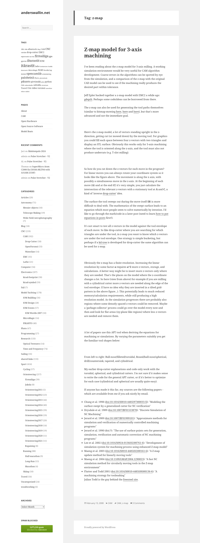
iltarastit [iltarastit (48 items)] (33, 60)
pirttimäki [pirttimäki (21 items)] (36, 81)
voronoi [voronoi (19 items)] (41, 88)
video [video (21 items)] (34, 88)
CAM (23, 116)
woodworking (28, 486)
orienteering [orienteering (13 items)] (46, 74)
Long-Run (30, 461)
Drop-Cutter (31, 241)
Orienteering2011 (33, 389)
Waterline (30, 251)
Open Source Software (32, 126)
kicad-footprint (30, 277)
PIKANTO (27, 323)
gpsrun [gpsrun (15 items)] (24, 61)
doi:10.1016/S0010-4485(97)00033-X (126, 402)
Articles (25, 197)
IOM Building (29, 297)
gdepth (88, 99)
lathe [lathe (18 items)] (37, 66)
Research (25, 338)
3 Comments (139, 503)
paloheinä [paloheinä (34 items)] (27, 77)
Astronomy (26, 202)
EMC (25, 256)
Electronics (26, 272)
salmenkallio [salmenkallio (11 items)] (29, 85)
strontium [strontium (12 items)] (44, 85)
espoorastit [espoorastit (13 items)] (25, 56)
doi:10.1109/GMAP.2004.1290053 (125, 459)
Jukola (28, 384)
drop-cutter (109, 193)
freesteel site (130, 479)
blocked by (37, 528)
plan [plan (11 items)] (42, 82)
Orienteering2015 (33, 410)
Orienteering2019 (33, 430)
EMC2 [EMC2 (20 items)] (41, 52)
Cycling (26, 369)
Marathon (30, 466)
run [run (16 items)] (22, 85)
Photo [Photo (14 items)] (36, 78)
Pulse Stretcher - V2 (40, 156)
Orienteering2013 (33, 400)
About (24, 111)
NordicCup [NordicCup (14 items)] (47, 70)
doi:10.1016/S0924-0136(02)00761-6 (122, 442)
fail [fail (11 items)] (30, 57)
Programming (28, 333)
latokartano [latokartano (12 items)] (44, 66)
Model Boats (27, 131)
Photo (24, 328)
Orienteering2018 (33, 425)
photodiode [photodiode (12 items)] (43, 78)
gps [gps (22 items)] (50, 56)
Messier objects (30, 207)
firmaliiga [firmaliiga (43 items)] (41, 56)
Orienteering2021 (33, 440)
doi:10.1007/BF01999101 (120, 418)
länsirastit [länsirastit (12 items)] (24, 70)
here (118, 111)
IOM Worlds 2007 (33, 313)
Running (27, 451)
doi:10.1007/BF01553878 (123, 410)
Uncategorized (28, 481)
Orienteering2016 (33, 415)
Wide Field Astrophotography (37, 218)
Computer (26, 267)
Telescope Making (32, 212)
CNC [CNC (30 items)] (47, 49)
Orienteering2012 (33, 394)
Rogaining (30, 446)
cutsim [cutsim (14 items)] (23, 52)
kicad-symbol (29, 282)
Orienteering (29, 374)
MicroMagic (29, 318)
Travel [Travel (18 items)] (24, 88)
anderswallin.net (35, 12)
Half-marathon (32, 456)
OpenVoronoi (31, 246)
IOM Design (28, 302)
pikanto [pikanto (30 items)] (25, 81)
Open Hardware (29, 121)
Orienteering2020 (33, 435)
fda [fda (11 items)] (33, 57)
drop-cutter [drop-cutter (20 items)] (32, 52)
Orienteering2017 (33, 420)
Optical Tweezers (31, 343)
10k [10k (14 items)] (22, 49)
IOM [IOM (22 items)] (42, 60)
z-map (125, 503)
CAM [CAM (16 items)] (43, 49)
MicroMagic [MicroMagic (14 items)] (33, 70)
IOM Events (28, 308)
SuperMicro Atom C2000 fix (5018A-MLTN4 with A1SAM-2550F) (35, 169)
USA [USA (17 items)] (29, 88)
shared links (27, 359)
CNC (23, 231)
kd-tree (103, 242)
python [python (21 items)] (48, 81)
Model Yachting (28, 292)
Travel (24, 476)
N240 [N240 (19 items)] (40, 70)
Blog (23, 226)
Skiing (26, 471)
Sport (23, 364)
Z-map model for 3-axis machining (113, 52)
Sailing (24, 354)
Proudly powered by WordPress (99, 527)
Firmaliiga (30, 379)
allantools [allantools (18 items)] (32, 49)
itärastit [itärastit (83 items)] (28, 65)
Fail (22, 287)
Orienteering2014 (33, 405)
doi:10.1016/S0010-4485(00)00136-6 (132, 471)
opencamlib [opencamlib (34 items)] (34, 73)
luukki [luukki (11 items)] (50, 66)
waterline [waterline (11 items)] (49, 88)
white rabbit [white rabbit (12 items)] (25, 91)
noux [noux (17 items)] (23, 74)
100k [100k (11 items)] (25, 49)
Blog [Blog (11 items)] (39, 49)
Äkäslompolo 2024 (37, 151)
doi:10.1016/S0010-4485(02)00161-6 (126, 451)
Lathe (26, 262)
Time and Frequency (33, 348)
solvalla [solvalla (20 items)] (37, 85)
